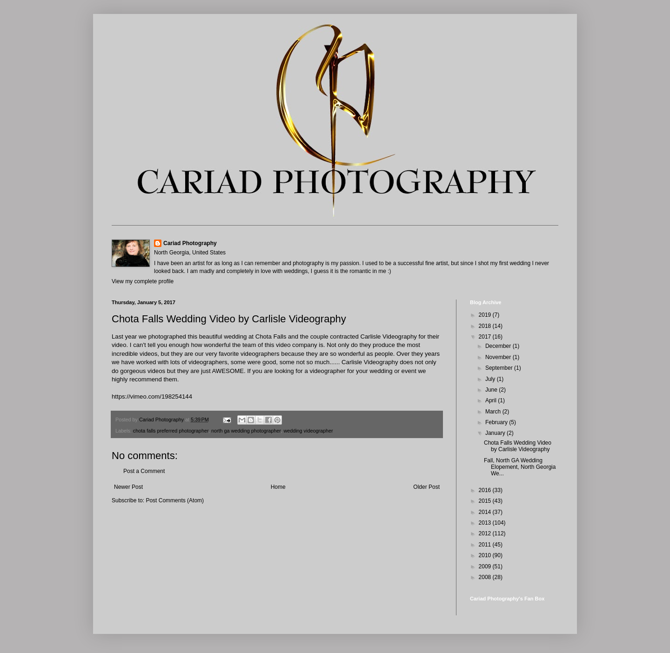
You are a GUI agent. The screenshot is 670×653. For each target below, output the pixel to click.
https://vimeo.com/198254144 (152, 396)
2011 (486, 544)
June (492, 389)
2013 (486, 523)
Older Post (426, 487)
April (491, 400)
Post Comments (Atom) (175, 500)
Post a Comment (144, 471)
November (499, 357)
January (496, 433)
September (499, 368)
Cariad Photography (190, 243)
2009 (486, 566)
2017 (486, 336)
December (499, 346)
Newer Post (128, 487)
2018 (486, 326)
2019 (486, 315)
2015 (486, 501)
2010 (486, 555)
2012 (486, 533)
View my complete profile (143, 281)
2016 (486, 490)
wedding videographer (308, 430)
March (493, 411)
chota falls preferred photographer (170, 430)
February (497, 422)
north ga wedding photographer (246, 430)
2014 (486, 512)
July (491, 379)
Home (278, 487)
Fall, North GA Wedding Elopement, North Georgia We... (520, 467)
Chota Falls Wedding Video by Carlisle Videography (517, 446)
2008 (486, 577)
